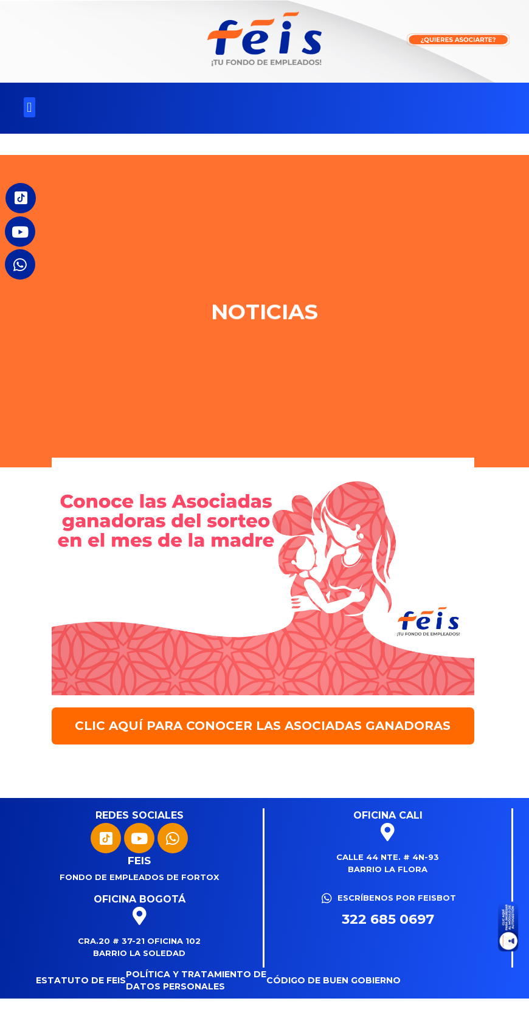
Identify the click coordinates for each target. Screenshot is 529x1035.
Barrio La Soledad (139, 953)
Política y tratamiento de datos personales (196, 980)
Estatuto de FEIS (81, 980)
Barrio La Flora (387, 869)
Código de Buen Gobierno (333, 980)
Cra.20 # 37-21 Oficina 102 (139, 941)
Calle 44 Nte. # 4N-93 (387, 857)
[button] (29, 107)
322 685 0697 (388, 919)
